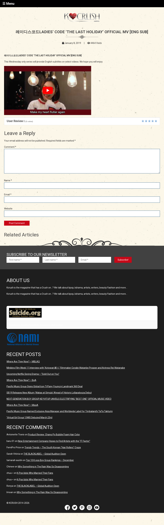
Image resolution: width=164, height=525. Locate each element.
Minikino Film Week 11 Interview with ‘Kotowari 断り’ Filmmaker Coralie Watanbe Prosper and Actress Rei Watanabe (66, 367)
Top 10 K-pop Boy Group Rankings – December (50, 460)
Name (8, 180)
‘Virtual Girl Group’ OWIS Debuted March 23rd (29, 417)
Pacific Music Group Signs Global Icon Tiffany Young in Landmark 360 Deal (44, 386)
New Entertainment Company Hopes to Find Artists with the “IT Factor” (54, 441)
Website (8, 208)
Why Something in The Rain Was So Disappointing (43, 466)
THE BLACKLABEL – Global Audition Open (45, 454)
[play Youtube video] (47, 90)
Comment (10, 147)
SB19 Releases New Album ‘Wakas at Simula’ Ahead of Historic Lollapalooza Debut (49, 392)
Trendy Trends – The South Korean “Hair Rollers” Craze (53, 447)
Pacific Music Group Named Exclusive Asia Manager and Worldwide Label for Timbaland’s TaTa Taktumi (60, 411)
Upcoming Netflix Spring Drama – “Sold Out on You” (33, 374)
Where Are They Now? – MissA (22, 405)
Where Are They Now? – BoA (21, 380)
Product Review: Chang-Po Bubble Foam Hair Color (54, 434)
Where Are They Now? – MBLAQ (23, 361)
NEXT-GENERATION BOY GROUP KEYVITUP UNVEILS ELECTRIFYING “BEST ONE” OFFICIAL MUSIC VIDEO (59, 399)
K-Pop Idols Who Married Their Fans (35, 473)
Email (7, 194)
